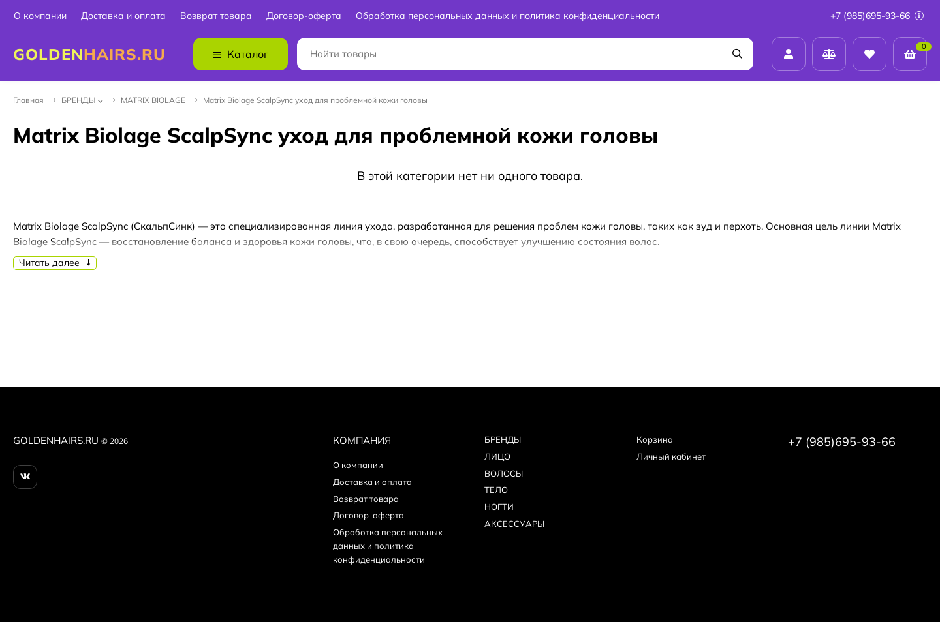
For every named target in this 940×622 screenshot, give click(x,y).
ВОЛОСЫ (503, 473)
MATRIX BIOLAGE (153, 100)
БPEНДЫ (78, 100)
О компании (40, 16)
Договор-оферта (303, 16)
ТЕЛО (496, 489)
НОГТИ (499, 506)
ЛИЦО (497, 456)
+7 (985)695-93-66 (877, 16)
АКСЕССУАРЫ (514, 523)
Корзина (654, 439)
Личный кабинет (671, 456)
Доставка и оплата (123, 16)
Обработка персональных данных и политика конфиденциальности (507, 16)
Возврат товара (216, 16)
